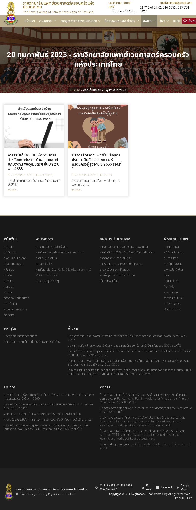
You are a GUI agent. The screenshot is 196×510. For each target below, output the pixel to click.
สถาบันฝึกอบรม (173, 268)
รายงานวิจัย (171, 297)
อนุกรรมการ (171, 263)
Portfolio (169, 291)
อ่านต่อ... (13, 191)
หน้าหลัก (8, 251)
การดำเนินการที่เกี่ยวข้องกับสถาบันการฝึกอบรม (127, 257)
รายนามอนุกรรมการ (15, 314)
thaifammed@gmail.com (176, 3)
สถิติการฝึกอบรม (174, 257)
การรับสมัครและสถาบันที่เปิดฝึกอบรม (121, 268)
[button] (47, 21)
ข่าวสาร (8, 280)
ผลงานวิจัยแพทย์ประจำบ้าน (52, 251)
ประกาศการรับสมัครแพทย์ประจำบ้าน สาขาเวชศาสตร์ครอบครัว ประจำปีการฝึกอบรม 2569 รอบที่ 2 (124, 350)
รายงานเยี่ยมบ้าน (173, 303)
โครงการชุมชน (172, 308)
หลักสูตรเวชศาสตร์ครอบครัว (21, 341)
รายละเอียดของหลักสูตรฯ (115, 274)
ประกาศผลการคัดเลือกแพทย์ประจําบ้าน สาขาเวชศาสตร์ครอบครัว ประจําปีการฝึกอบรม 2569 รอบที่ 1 (146, 414)
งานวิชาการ (10, 257)
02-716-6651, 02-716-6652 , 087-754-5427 (165, 9)
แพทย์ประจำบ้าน (173, 274)
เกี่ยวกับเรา (10, 308)
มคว (166, 280)
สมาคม (8, 297)
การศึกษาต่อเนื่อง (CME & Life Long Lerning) (63, 274)
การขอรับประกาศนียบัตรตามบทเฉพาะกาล (124, 251)
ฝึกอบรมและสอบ (13, 268)
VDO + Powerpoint (47, 280)
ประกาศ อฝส (171, 251)
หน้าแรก (30, 21)
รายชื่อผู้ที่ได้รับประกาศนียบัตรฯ (118, 280)
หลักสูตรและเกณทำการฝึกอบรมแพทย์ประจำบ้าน (32, 346)
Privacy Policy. (183, 502)
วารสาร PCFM (44, 268)
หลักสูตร (9, 274)
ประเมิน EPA (171, 285)
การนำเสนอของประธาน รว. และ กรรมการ (60, 257)
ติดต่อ (176, 21)
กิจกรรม (9, 291)
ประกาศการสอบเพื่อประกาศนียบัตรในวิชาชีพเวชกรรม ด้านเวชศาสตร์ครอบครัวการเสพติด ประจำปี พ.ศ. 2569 (127, 342)
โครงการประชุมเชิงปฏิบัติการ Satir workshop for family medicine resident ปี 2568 (146, 451)
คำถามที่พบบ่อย (109, 285)
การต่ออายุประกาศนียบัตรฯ (115, 263)
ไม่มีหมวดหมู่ (46, 176)
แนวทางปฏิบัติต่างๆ (47, 285)
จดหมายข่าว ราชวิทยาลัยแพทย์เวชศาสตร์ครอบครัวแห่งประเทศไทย (42, 418)
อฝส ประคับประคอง (15, 263)
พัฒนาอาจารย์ (172, 314)
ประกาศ (108, 176)
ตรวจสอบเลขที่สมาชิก (16, 303)
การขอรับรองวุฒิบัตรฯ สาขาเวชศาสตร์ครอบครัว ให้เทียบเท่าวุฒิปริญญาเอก (48, 424)
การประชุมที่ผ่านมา (46, 263)
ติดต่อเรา (9, 320)
